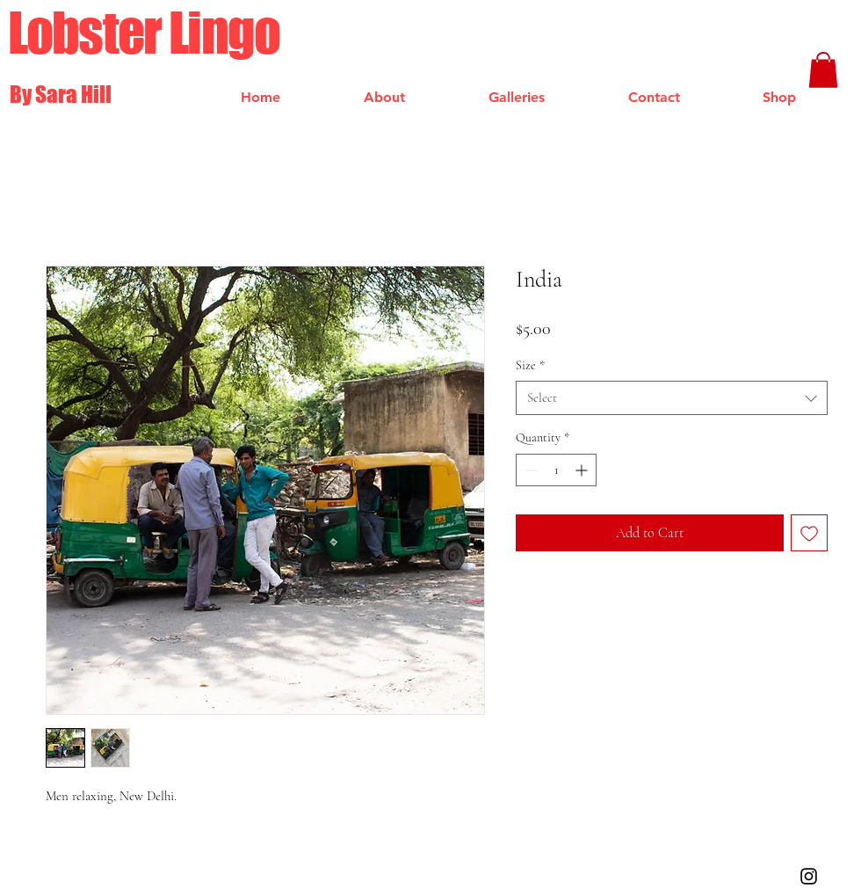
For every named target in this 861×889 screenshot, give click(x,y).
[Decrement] (529, 470)
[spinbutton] (556, 470)
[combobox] (672, 398)
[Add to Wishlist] (809, 532)
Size (530, 365)
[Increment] (583, 470)
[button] (823, 70)
